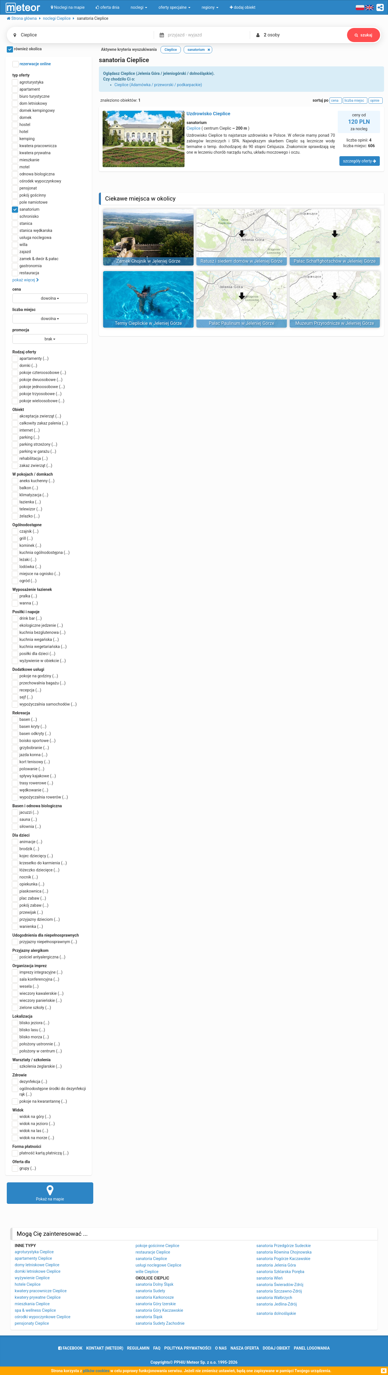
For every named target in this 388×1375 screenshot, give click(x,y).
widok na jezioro (33, 1123)
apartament (26, 89)
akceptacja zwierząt (36, 416)
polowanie (28, 769)
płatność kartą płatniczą (40, 1153)
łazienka (26, 502)
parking (26, 437)
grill (22, 538)
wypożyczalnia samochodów (44, 704)
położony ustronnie (36, 1044)
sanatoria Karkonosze (155, 1297)
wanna (25, 603)
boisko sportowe (34, 740)
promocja (20, 330)
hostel (21, 124)
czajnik (25, 531)
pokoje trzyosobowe (37, 394)
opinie (375, 101)
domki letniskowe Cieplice (37, 1271)
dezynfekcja (29, 1081)
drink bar (27, 618)
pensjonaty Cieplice (32, 1323)
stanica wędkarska (32, 230)
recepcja (26, 690)
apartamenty (30, 358)
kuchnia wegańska (35, 639)
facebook (70, 1348)
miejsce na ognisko (36, 573)
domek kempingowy (33, 110)
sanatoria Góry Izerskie (156, 1304)
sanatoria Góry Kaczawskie (159, 1310)
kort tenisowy (31, 762)
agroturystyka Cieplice (34, 1252)
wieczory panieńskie (37, 1000)
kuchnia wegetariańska (39, 646)
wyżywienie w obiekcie (39, 660)
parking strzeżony (34, 444)
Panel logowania (312, 1348)
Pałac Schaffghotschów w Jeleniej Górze (335, 261)
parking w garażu (34, 451)
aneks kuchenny (33, 481)
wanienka (27, 926)
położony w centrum (37, 1051)
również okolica (24, 49)
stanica (22, 223)
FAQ (156, 1348)
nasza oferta (245, 1348)
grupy (24, 1168)
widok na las (30, 1130)
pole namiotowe (30, 202)
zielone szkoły (31, 1007)
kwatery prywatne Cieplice (37, 1297)
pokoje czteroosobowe (39, 372)
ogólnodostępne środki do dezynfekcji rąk (49, 1091)
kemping (23, 139)
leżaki (24, 559)
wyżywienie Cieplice (32, 1278)
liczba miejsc (24, 309)
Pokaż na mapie (50, 1192)
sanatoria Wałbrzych (274, 1297)
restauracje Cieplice (153, 1252)
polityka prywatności (187, 1348)
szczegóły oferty (359, 161)
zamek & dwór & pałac (35, 259)
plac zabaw (29, 898)
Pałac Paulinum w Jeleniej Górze (241, 323)
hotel (20, 131)
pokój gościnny (29, 195)
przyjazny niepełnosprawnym (44, 942)
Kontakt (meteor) (104, 1348)
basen (24, 719)
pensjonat (24, 188)
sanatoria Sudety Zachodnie (160, 1323)
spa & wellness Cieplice (35, 1310)
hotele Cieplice (27, 1284)
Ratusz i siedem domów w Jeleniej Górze (241, 261)
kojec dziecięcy (32, 856)
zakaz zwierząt (32, 465)
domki (24, 365)
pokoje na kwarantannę (39, 1101)
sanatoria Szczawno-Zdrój (279, 1291)
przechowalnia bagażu (39, 683)
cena (16, 289)
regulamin (138, 1348)
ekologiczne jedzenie (37, 625)
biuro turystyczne (31, 96)
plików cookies (96, 1371)
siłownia (26, 826)
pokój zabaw (30, 905)
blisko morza (30, 1037)
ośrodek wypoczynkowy (36, 181)
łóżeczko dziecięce (36, 870)
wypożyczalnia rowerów (40, 797)
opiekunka (28, 884)
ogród (24, 581)
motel (21, 167)
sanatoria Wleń (269, 1278)
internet (26, 430)
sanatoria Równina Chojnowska (283, 1252)
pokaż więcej (25, 280)
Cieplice (193, 128)
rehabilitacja (30, 458)
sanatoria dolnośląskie (276, 1313)
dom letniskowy (29, 103)
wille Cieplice (147, 1271)
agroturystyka (28, 82)
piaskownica (30, 891)
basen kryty (29, 726)
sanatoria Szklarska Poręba (280, 1271)
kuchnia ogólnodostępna (41, 552)
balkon (25, 488)
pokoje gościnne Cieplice (157, 1245)
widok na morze (33, 1138)
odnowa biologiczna (33, 174)
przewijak (27, 912)
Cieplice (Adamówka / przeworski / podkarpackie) (158, 84)
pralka (24, 596)
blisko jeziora (30, 1023)
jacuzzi (25, 812)
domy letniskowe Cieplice (37, 1265)
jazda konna (29, 755)
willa (19, 244)
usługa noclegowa (31, 237)
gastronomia (27, 266)
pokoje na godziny (35, 676)
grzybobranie (30, 747)
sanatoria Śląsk (149, 1317)
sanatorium (26, 209)
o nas (221, 1348)
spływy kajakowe (34, 776)
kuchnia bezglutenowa (39, 632)
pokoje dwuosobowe (37, 379)
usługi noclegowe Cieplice (158, 1265)
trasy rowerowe (32, 783)
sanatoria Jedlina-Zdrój (276, 1304)
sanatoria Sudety (150, 1291)
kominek (26, 545)
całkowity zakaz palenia (40, 423)
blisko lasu (28, 1030)
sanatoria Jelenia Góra (276, 1265)
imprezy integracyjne (37, 972)
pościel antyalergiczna (39, 957)
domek (22, 117)
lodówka (26, 566)
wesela (25, 986)
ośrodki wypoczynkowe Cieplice (42, 1317)
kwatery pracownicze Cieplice (41, 1291)
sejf (22, 697)
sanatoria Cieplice (151, 1258)
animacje (27, 842)
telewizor (27, 509)
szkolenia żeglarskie (37, 1066)
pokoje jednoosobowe (38, 387)
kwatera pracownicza (34, 146)
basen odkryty (31, 733)
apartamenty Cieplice (33, 1258)
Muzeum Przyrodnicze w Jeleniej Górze (334, 323)
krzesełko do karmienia (39, 863)
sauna (24, 819)
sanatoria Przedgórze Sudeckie (283, 1245)
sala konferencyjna (35, 979)
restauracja (25, 273)
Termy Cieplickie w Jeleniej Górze (148, 323)
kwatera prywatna (31, 153)
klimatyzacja (30, 495)
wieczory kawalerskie (38, 993)
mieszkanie (26, 160)
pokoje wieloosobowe (38, 401)
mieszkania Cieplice (32, 1304)
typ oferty (21, 75)
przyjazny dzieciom (36, 919)
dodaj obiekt (276, 1348)
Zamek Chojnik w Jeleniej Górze (148, 261)
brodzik (25, 849)
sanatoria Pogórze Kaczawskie (283, 1258)
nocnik (25, 877)
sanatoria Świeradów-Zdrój (279, 1284)
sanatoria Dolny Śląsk (155, 1284)
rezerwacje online (31, 64)
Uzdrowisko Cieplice (208, 113)
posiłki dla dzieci (33, 653)
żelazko (26, 516)
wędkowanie (30, 790)
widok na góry (31, 1116)
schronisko (25, 216)
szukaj (363, 35)
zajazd (21, 251)
